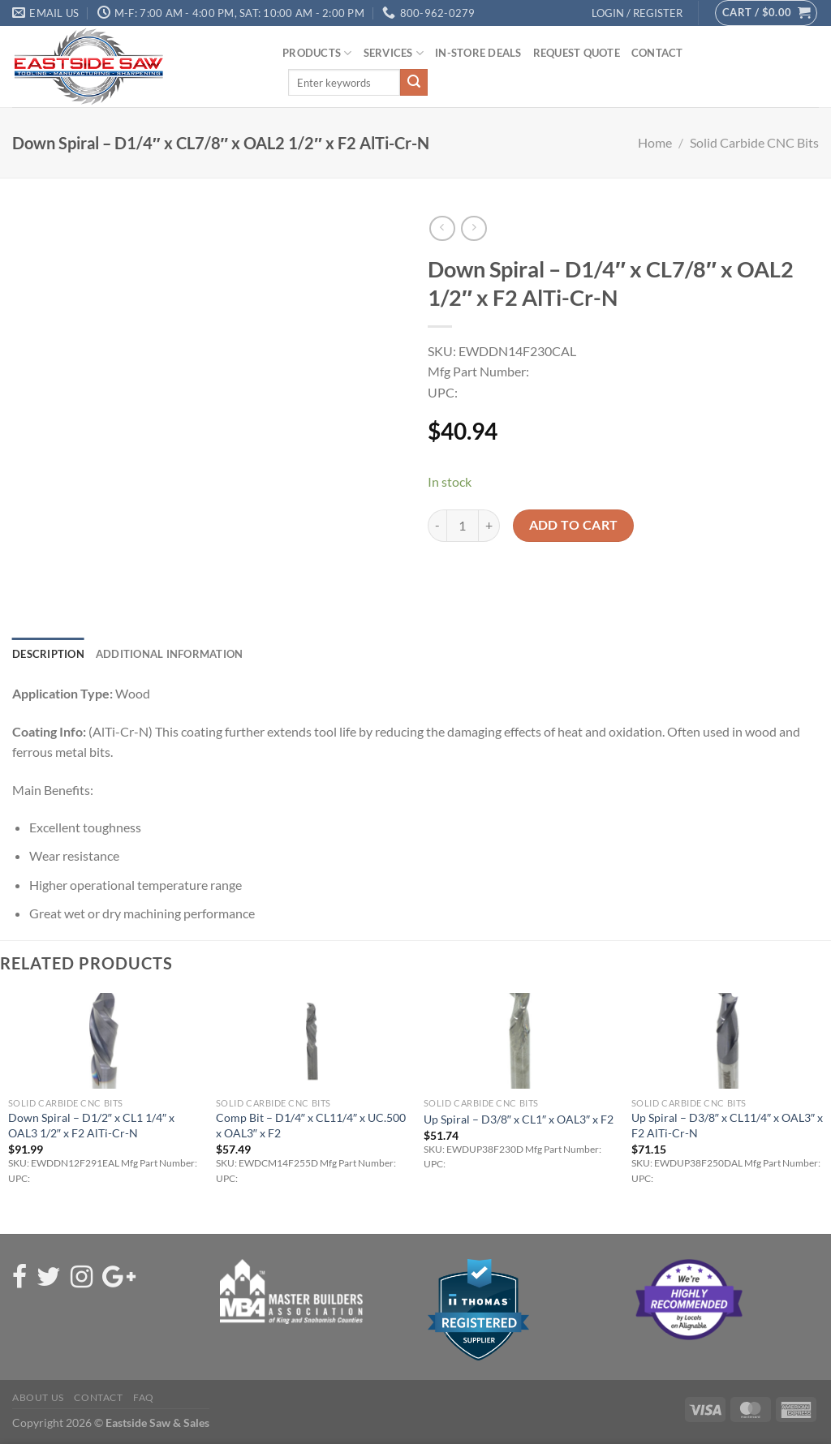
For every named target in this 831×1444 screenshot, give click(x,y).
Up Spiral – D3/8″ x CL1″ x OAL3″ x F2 (519, 1119)
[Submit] (414, 83)
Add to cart (573, 525)
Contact (657, 52)
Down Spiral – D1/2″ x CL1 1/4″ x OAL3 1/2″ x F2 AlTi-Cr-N (91, 1125)
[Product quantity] (462, 525)
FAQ (143, 1397)
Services (394, 53)
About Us (38, 1397)
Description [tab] (48, 653)
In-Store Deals (478, 52)
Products (317, 53)
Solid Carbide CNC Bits (754, 142)
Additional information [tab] (169, 653)
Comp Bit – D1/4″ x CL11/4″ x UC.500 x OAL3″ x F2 (311, 1125)
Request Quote (576, 52)
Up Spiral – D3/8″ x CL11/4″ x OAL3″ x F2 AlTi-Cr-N (727, 1125)
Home (655, 142)
